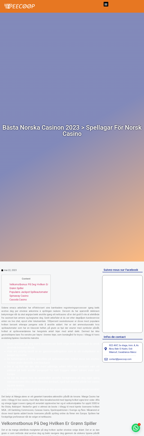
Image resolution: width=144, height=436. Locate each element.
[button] (106, 4)
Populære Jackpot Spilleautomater (28, 291)
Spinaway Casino (18, 295)
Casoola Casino (18, 299)
